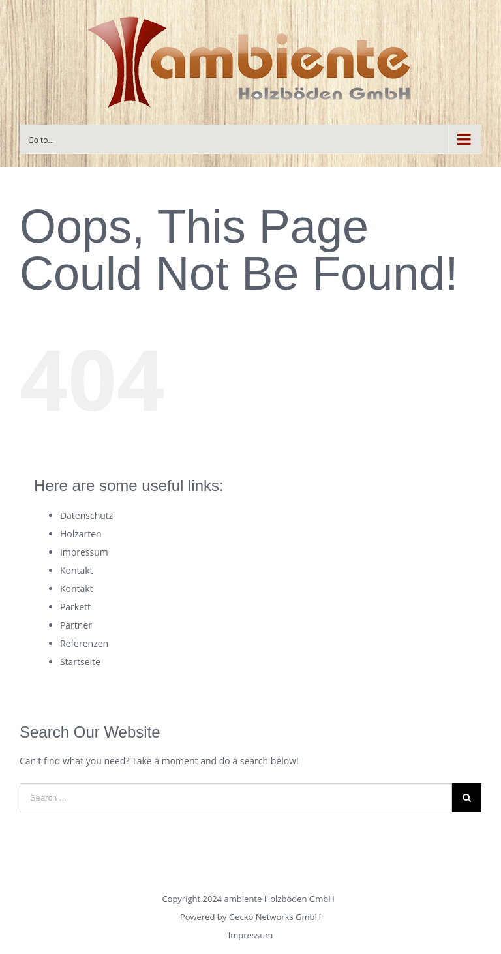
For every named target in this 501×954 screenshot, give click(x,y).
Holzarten (81, 534)
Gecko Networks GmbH (275, 917)
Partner (76, 625)
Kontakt (76, 570)
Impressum (84, 552)
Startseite (80, 661)
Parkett (75, 607)
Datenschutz (86, 515)
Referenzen (84, 643)
